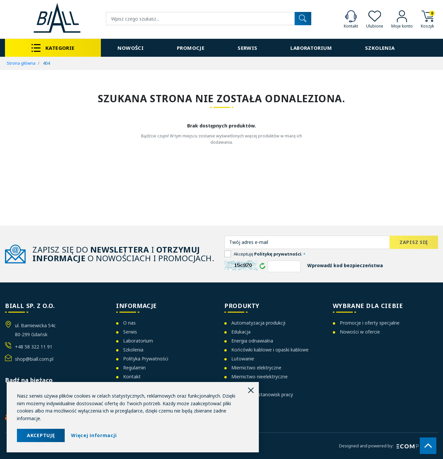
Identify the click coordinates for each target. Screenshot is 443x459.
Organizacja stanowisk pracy (262, 394)
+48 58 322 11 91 (33, 347)
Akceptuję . (269, 254)
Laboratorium (138, 341)
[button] (427, 18)
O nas (129, 323)
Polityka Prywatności (145, 358)
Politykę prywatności (277, 254)
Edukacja (241, 332)
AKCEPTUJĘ (41, 435)
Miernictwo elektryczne (256, 367)
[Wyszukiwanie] (200, 18)
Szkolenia (133, 349)
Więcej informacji (93, 435)
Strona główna (21, 63)
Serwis (130, 332)
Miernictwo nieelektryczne (259, 376)
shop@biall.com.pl (34, 359)
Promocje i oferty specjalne (370, 323)
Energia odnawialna (252, 341)
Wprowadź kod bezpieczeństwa (345, 265)
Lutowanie (242, 358)
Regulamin (134, 367)
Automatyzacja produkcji (258, 323)
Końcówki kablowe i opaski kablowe (270, 349)
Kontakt (132, 376)
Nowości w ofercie (360, 332)
